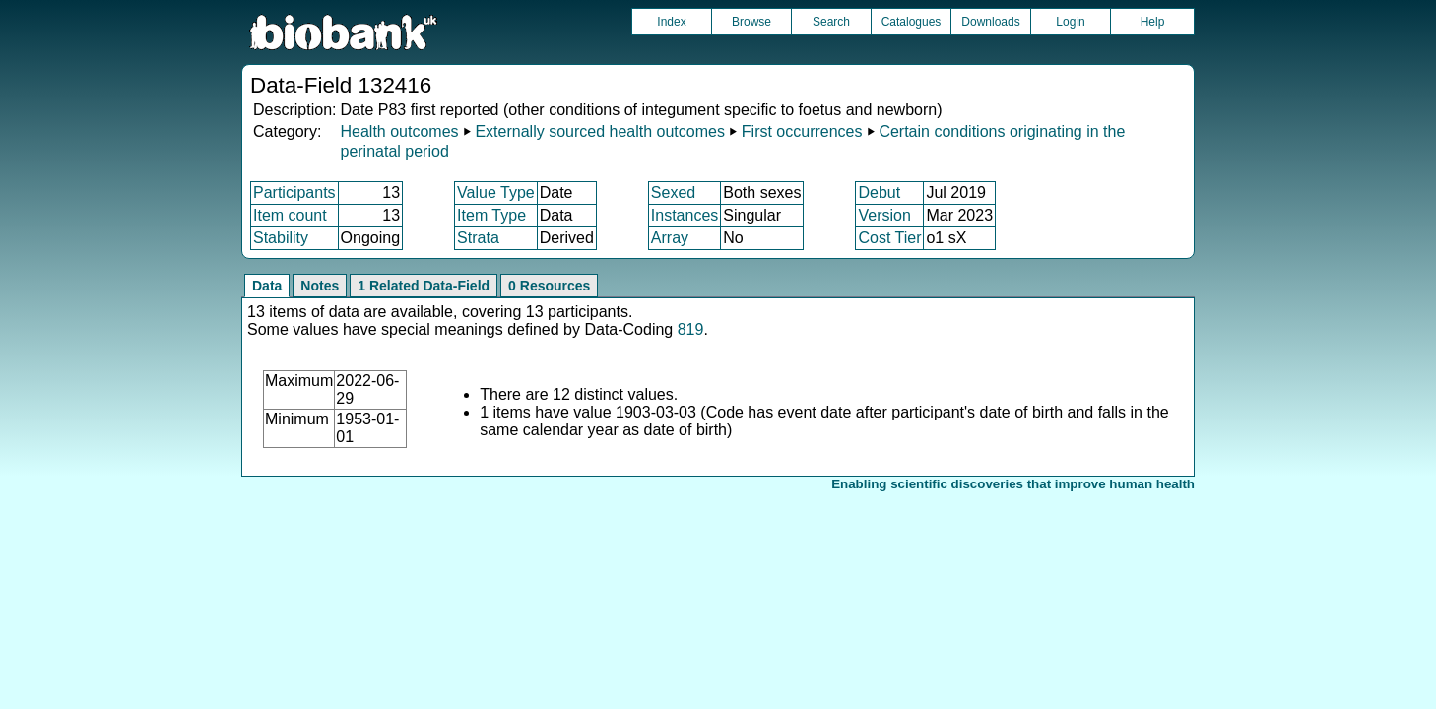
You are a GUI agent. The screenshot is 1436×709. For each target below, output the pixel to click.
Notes (319, 285)
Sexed (673, 192)
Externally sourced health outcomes (599, 131)
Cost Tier (889, 237)
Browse (751, 22)
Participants (294, 192)
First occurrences (802, 131)
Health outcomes (399, 131)
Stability (280, 237)
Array (669, 237)
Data (267, 285)
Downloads (990, 22)
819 (691, 329)
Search (831, 22)
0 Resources (549, 285)
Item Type (491, 215)
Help (1153, 22)
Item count (290, 215)
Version (884, 215)
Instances (684, 215)
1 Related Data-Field (424, 285)
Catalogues (911, 22)
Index (671, 22)
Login (1070, 22)
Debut (879, 192)
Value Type (496, 192)
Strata (478, 237)
